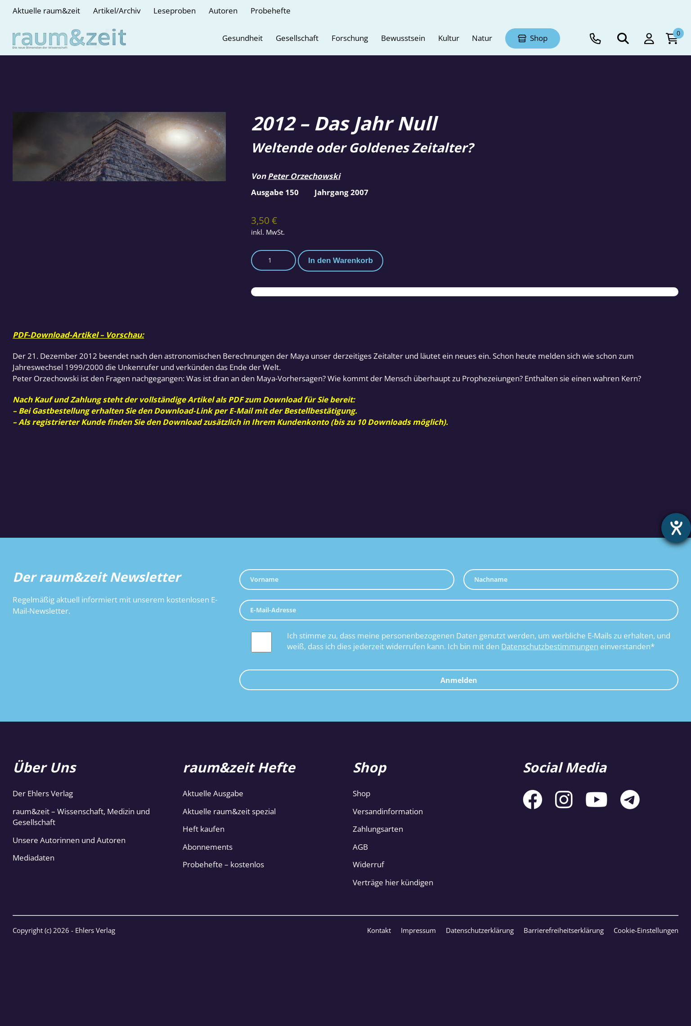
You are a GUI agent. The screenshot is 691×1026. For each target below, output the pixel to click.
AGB (360, 847)
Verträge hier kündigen (393, 882)
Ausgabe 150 (275, 192)
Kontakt (379, 930)
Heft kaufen (203, 829)
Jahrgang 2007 (341, 192)
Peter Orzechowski (304, 176)
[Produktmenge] (273, 260)
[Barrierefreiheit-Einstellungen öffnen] (676, 528)
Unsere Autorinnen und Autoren (69, 840)
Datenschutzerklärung (480, 930)
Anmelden (458, 680)
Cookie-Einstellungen (646, 930)
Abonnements (208, 847)
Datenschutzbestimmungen (549, 646)
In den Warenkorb (340, 260)
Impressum (418, 930)
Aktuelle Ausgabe (213, 793)
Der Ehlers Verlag (43, 793)
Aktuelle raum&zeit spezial (229, 811)
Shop (361, 793)
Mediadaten (33, 857)
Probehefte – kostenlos (223, 864)
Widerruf (368, 864)
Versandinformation (388, 811)
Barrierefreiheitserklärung (564, 930)
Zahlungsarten (378, 829)
